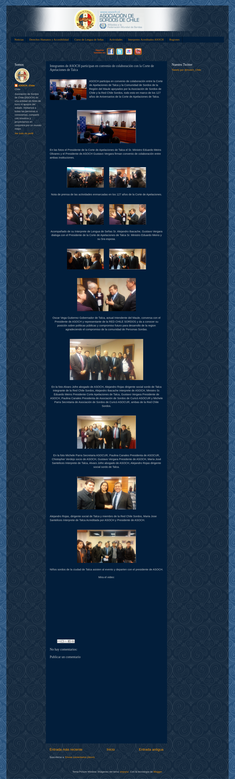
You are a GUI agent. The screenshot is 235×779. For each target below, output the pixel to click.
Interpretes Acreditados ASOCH (146, 39)
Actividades (115, 39)
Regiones (174, 39)
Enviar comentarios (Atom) (80, 757)
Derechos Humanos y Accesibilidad (49, 39)
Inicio (111, 749)
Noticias (19, 39)
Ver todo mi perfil (24, 133)
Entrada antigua (151, 749)
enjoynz (124, 771)
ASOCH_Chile (26, 85)
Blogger (157, 771)
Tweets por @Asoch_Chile (186, 69)
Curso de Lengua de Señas (89, 39)
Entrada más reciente (66, 749)
